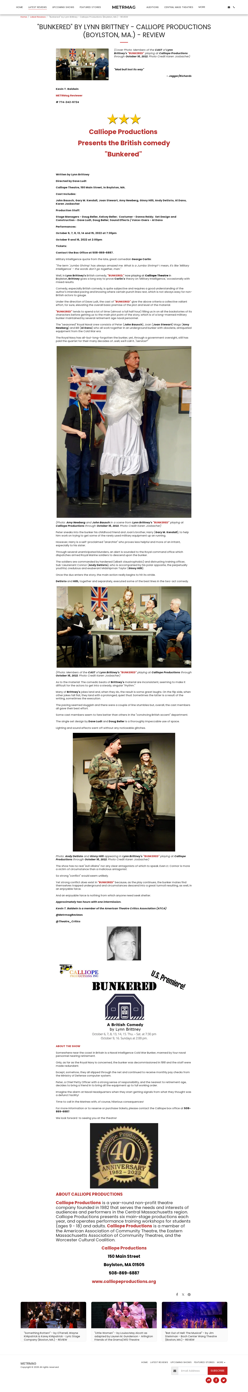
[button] (213, 7)
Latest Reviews (38, 16)
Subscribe (217, 1370)
